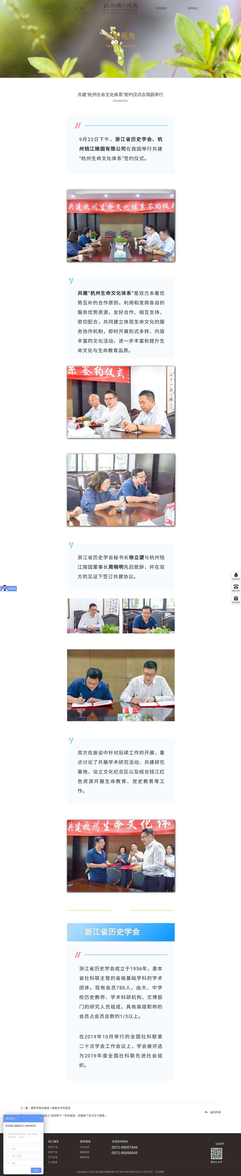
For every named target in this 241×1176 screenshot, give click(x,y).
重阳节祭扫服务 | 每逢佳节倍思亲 (50, 1108)
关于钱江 (47, 8)
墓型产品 (53, 1147)
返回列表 (215, 1112)
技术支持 (148, 1171)
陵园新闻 (84, 1152)
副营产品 (53, 1152)
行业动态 (84, 1147)
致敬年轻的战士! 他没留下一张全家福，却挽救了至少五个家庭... (69, 1115)
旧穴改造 (53, 1157)
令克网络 (160, 1171)
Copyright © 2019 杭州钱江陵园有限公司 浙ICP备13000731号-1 (109, 1171)
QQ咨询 (220, 1143)
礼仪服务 (53, 1162)
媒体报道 (84, 1157)
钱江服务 (79, 8)
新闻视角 (161, 8)
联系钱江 (193, 8)
